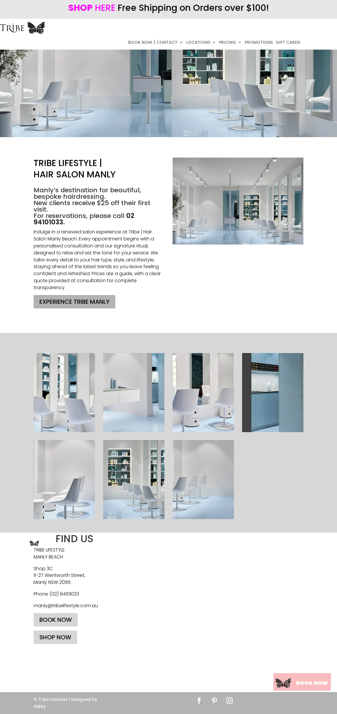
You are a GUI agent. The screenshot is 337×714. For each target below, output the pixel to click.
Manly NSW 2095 (52, 582)
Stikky (40, 706)
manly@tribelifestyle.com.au (66, 605)
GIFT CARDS (288, 42)
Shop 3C (43, 568)
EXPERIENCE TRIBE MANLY (74, 302)
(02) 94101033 (64, 594)
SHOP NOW (55, 637)
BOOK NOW (55, 620)
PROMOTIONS (259, 42)
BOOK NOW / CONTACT (153, 42)
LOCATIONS (198, 42)
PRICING (227, 42)
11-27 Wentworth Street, (59, 575)
